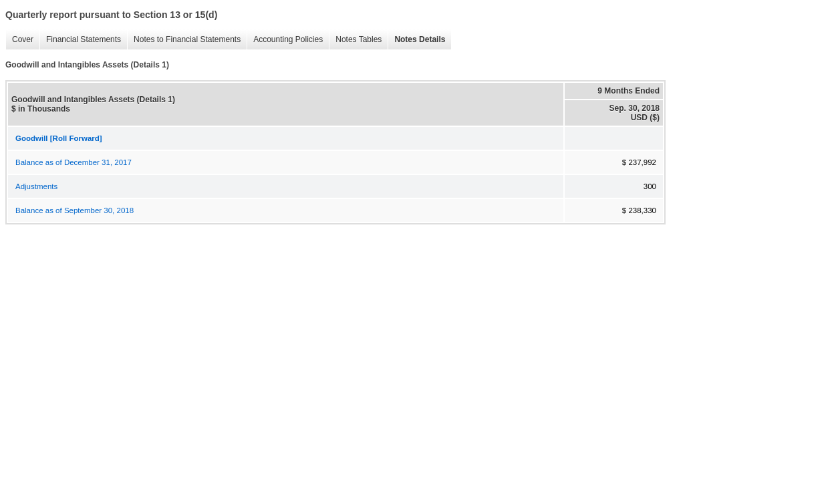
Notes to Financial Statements (184, 40)
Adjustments (36, 186)
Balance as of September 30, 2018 (74, 210)
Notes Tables (355, 40)
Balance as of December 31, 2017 (73, 162)
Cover (19, 40)
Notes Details (416, 40)
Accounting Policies (285, 40)
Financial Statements (80, 40)
